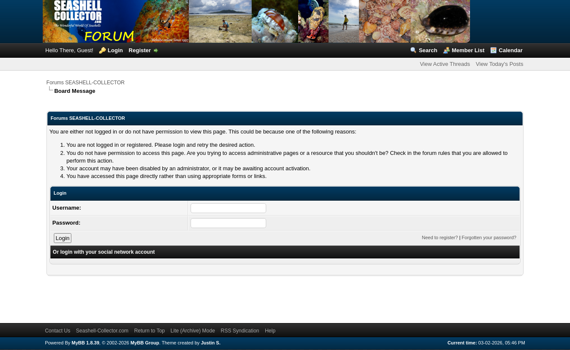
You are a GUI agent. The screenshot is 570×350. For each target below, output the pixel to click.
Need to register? (440, 237)
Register (140, 50)
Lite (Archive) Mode (192, 331)
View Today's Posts (499, 64)
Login (115, 50)
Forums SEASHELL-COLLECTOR (86, 83)
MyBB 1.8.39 (86, 342)
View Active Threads (445, 64)
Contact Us (57, 331)
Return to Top (149, 331)
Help (270, 331)
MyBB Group (144, 342)
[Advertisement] (202, 295)
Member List (468, 50)
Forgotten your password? (489, 237)
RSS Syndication (239, 331)
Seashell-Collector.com (102, 331)
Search (428, 50)
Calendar (511, 50)
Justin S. (210, 342)
